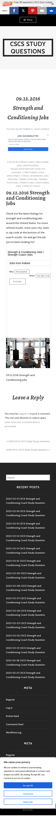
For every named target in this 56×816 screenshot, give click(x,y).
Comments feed (14, 724)
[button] (28, 7)
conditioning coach (33, 172)
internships (36, 176)
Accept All (28, 785)
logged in (24, 413)
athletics (40, 169)
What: (11, 272)
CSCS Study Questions (28, 47)
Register (10, 699)
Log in (9, 707)
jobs (46, 176)
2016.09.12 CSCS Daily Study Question (29, 441)
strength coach (31, 186)
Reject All (27, 802)
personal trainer (17, 179)
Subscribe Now (28, 149)
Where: (32, 276)
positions (12, 183)
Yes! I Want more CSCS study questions (28, 11)
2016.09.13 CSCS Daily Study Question (27, 449)
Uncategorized (31, 165)
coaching (16, 172)
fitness (25, 176)
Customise (28, 793)
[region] (28, 783)
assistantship (26, 169)
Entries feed (12, 716)
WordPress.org (13, 732)
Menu (29, 19)
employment (13, 176)
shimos (45, 129)
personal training (38, 179)
